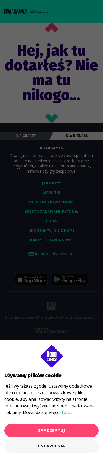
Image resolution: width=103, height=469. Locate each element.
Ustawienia (51, 445)
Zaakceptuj (51, 430)
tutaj (66, 412)
